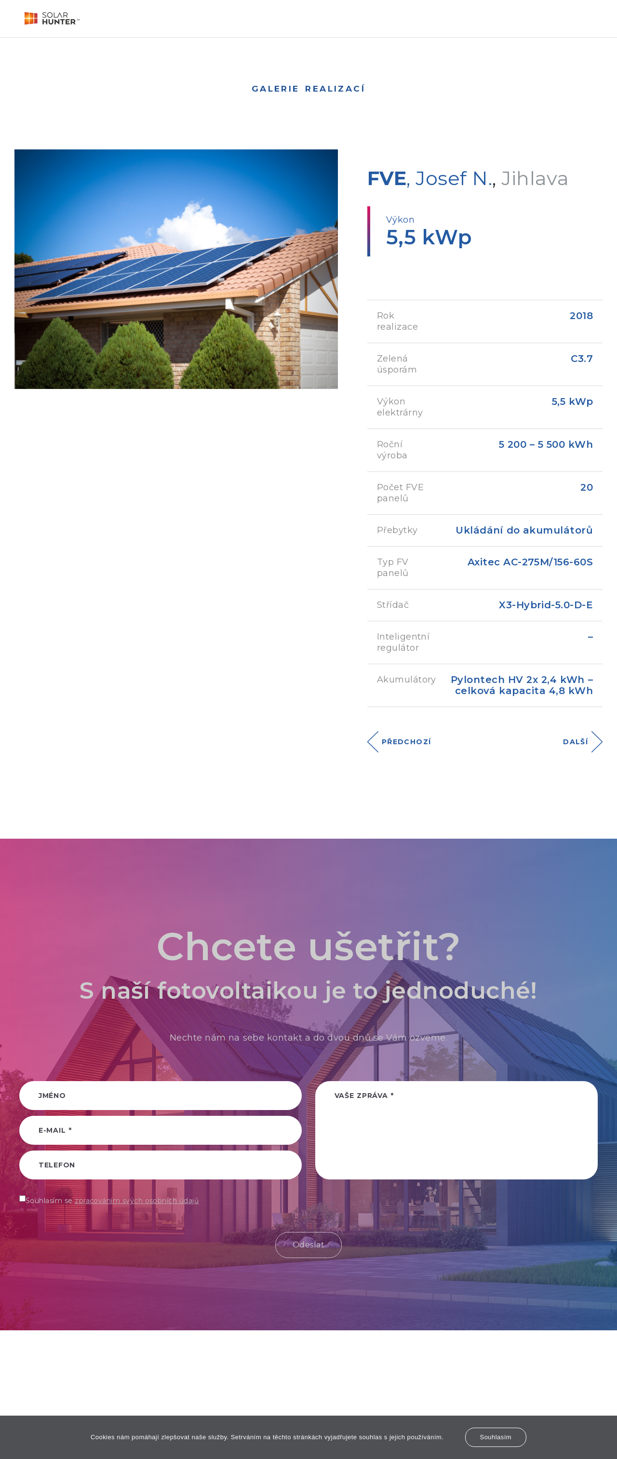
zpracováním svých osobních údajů (137, 1200)
